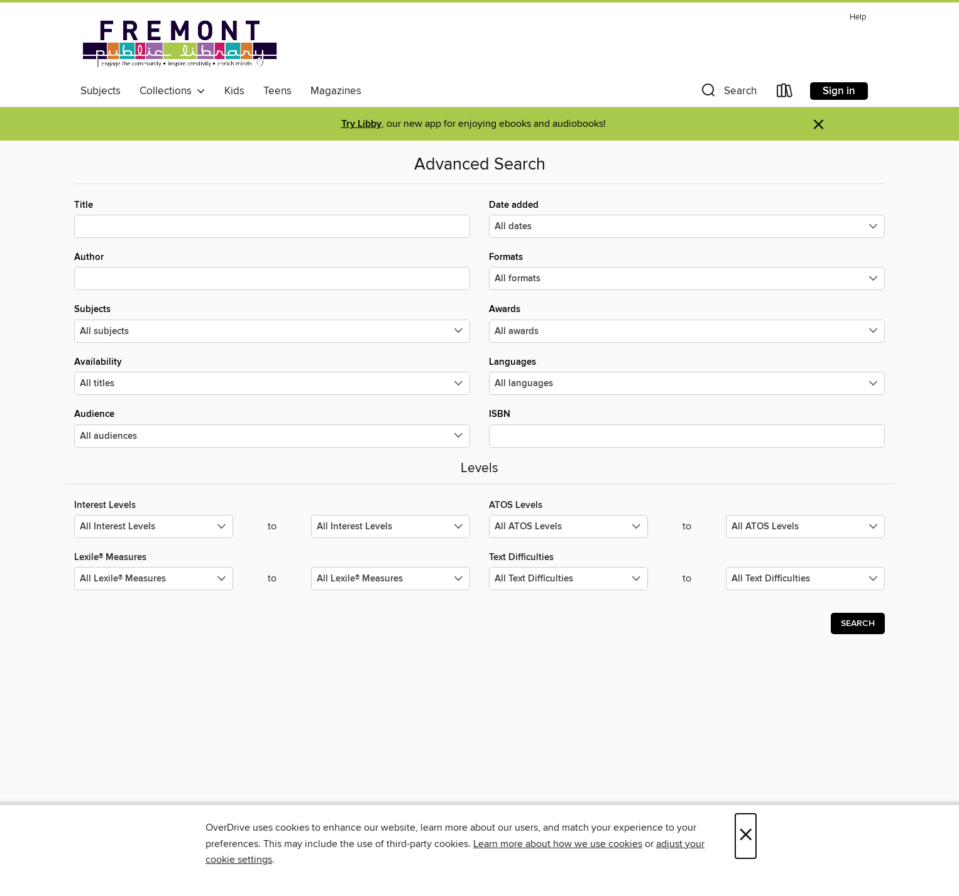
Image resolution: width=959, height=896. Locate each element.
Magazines (335, 91)
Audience (272, 427)
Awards (687, 322)
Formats (687, 270)
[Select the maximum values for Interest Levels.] (390, 526)
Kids (234, 91)
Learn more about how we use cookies (557, 844)
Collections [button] (173, 91)
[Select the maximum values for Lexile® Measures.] (390, 578)
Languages (687, 375)
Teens (277, 91)
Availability (272, 375)
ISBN (687, 427)
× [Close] (746, 836)
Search (858, 623)
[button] (727, 93)
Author (272, 270)
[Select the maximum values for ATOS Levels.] (805, 526)
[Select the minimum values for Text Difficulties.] (568, 578)
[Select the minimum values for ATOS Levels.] (568, 526)
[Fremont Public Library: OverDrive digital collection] (179, 43)
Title (272, 218)
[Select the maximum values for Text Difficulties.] (805, 578)
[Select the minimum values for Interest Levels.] (153, 526)
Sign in (839, 91)
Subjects (100, 91)
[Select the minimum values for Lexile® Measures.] (153, 578)
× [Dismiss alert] (818, 124)
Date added (687, 218)
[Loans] (785, 93)
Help (858, 17)
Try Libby (361, 124)
